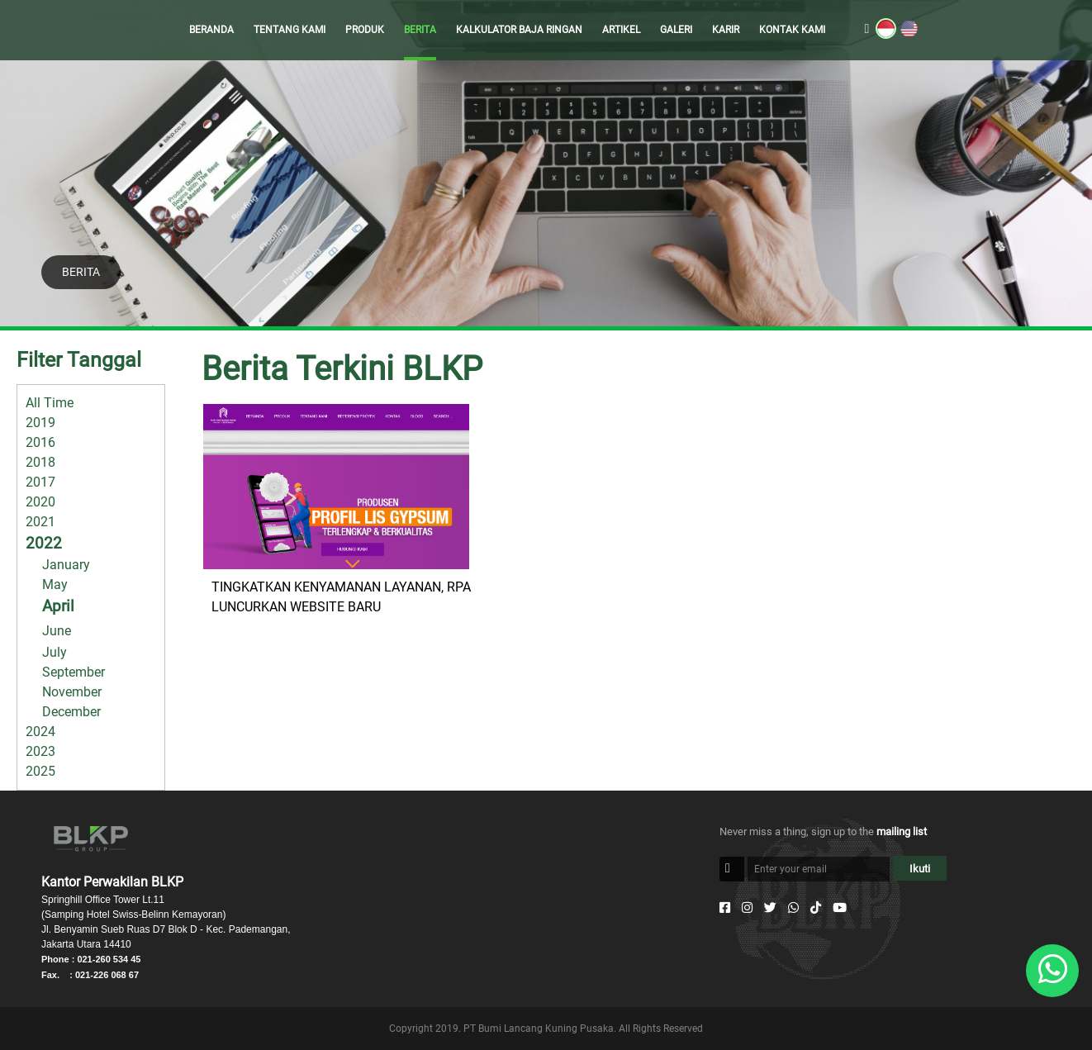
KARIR (725, 30)
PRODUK (364, 30)
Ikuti (919, 868)
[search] (867, 30)
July (54, 652)
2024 (40, 731)
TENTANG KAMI (289, 30)
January (66, 565)
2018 (40, 462)
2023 (40, 751)
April (58, 605)
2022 (44, 543)
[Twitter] (770, 907)
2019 (40, 422)
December (71, 712)
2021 (40, 522)
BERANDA (211, 30)
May (55, 584)
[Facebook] (724, 907)
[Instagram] (747, 907)
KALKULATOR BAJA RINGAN (519, 30)
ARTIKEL (621, 30)
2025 (40, 771)
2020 (40, 502)
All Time (50, 403)
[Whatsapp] (793, 907)
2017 (40, 482)
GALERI (676, 30)
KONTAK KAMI (792, 30)
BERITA (420, 30)
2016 (40, 442)
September (73, 672)
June (56, 631)
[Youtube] (840, 907)
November (72, 692)
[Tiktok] (815, 907)
